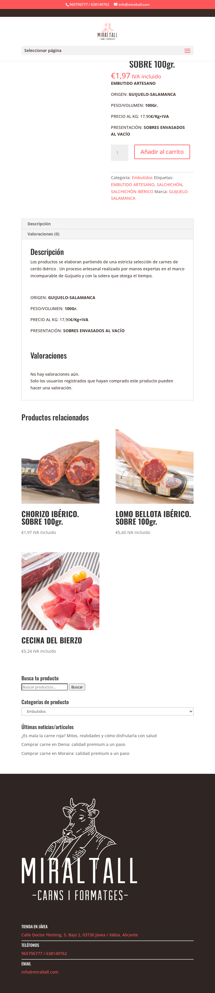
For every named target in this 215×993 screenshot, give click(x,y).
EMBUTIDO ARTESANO (132, 184)
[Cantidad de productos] (119, 153)
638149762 (56, 953)
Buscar (77, 687)
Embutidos (142, 177)
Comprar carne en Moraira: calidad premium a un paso (75, 753)
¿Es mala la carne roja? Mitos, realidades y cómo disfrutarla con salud (89, 735)
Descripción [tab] (39, 223)
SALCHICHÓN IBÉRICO (132, 191)
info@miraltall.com (39, 972)
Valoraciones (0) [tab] (43, 234)
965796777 (31, 953)
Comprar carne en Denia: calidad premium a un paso (73, 744)
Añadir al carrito (162, 152)
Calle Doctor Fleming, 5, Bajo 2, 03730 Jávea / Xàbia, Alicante (79, 935)
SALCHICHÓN (169, 184)
